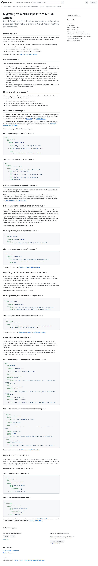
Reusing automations (36, 521)
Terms (16, 560)
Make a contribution (57, 541)
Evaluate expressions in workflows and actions (32, 332)
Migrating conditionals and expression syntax (25, 272)
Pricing (30, 560)
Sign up (93, 2)
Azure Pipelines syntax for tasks (16, 473)
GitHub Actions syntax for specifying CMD (20, 249)
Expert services (37, 560)
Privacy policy (6, 539)
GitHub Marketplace (43, 519)
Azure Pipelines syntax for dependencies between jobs (25, 359)
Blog (43, 560)
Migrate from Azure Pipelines (53, 6)
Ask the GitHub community (11, 550)
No (12, 536)
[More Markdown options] (79, 15)
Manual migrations (39, 6)
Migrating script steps (14, 110)
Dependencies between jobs (17, 337)
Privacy (21, 560)
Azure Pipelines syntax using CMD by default (21, 231)
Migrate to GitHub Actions (26, 6)
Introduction (10, 33)
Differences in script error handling (20, 185)
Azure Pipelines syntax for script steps (18, 133)
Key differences (11, 59)
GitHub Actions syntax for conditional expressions (23, 316)
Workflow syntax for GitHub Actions (15, 200)
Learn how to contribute (55, 543)
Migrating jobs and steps (15, 92)
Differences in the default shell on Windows (24, 205)
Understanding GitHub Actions (28, 54)
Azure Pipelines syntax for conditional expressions (23, 296)
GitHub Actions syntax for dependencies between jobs (24, 409)
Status (25, 560)
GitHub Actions (7, 6)
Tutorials (15, 6)
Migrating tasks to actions (16, 455)
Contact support (8, 553)
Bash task (29, 118)
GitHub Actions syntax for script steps (18, 159)
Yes (6, 536)
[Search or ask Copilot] (48, 2)
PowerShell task (40, 118)
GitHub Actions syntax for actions (17, 498)
